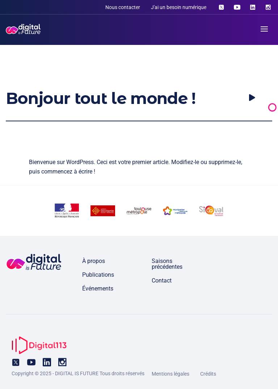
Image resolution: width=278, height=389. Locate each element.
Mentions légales (170, 374)
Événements (97, 288)
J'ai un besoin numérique (178, 7)
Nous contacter (122, 7)
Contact (162, 280)
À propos (93, 261)
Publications (98, 274)
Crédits (208, 374)
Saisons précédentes (167, 264)
